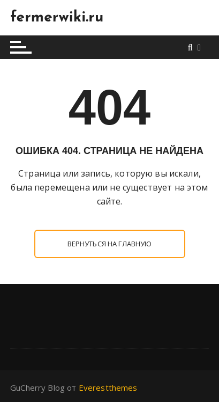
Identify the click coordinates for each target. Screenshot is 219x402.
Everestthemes (108, 387)
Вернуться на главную (109, 243)
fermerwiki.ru (56, 17)
